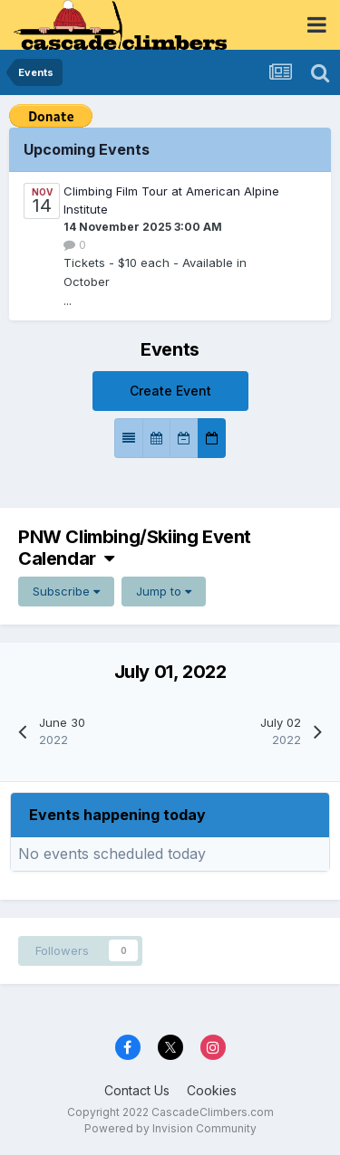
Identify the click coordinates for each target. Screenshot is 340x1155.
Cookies (212, 1090)
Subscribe (66, 591)
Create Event (170, 390)
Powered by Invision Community (170, 1128)
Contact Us (137, 1090)
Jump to (163, 591)
